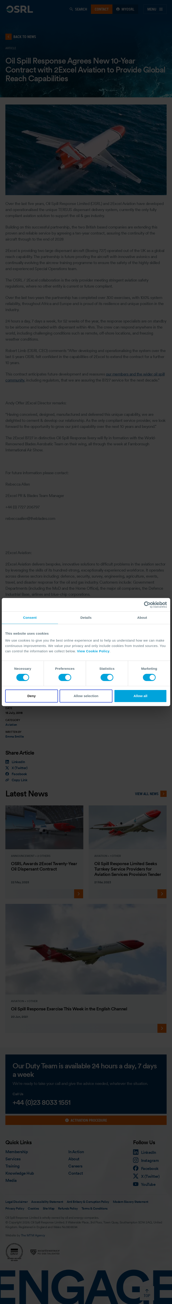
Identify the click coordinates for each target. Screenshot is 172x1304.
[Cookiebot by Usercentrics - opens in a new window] (147, 604)
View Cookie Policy (93, 651)
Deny (31, 696)
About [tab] (142, 617)
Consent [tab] (30, 617)
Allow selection (86, 696)
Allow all (140, 696)
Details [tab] (86, 617)
